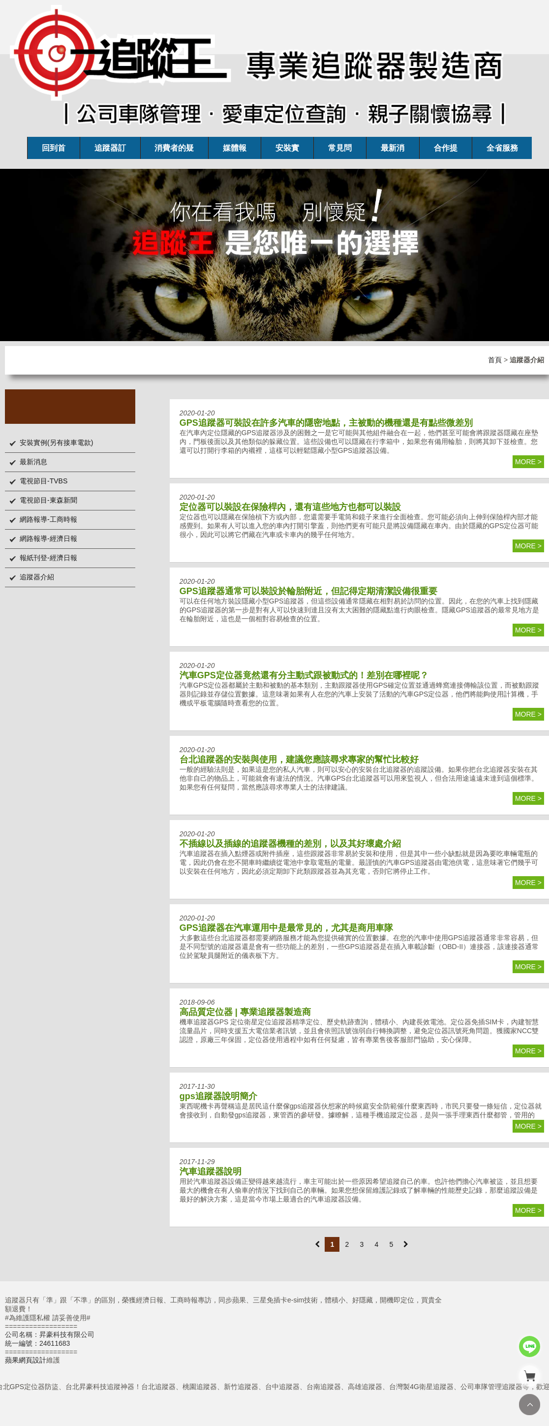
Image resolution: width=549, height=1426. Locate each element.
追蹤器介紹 (37, 577)
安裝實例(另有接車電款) (56, 442)
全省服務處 (502, 151)
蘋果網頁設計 (25, 1360)
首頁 (495, 360)
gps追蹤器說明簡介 (218, 1096)
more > (528, 462)
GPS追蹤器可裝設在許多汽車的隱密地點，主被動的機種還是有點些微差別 (326, 423)
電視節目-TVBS (43, 481)
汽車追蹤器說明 (211, 1171)
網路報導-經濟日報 (48, 538)
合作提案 (446, 151)
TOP (529, 1404)
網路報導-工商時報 (48, 519)
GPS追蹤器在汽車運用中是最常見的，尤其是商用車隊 (286, 928)
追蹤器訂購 (110, 151)
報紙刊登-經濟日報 (48, 558)
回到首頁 (53, 151)
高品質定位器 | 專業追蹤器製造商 (245, 1012)
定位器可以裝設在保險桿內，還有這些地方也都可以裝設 (290, 507)
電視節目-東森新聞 (48, 500)
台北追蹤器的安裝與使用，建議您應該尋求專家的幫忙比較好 (299, 759)
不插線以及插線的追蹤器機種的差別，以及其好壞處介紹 (290, 844)
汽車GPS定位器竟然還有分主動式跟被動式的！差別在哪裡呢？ (304, 675)
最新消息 (392, 151)
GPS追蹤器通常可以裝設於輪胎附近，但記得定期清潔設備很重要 (308, 591)
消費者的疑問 (174, 151)
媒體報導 (234, 151)
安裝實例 (287, 151)
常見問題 (340, 151)
